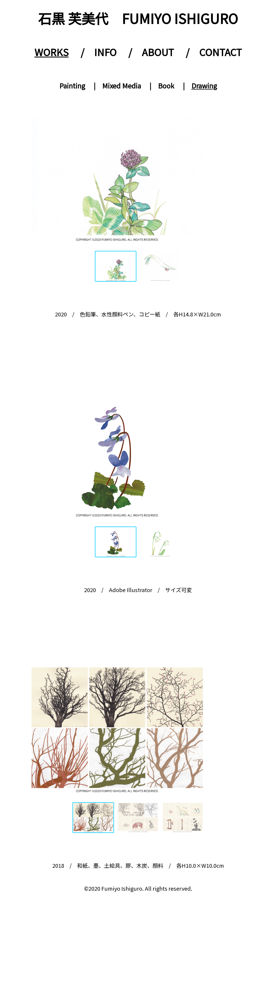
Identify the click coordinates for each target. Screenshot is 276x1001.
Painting (72, 85)
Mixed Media (121, 85)
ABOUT (158, 52)
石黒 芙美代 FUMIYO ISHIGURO (138, 18)
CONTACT (220, 52)
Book (166, 85)
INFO (105, 52)
